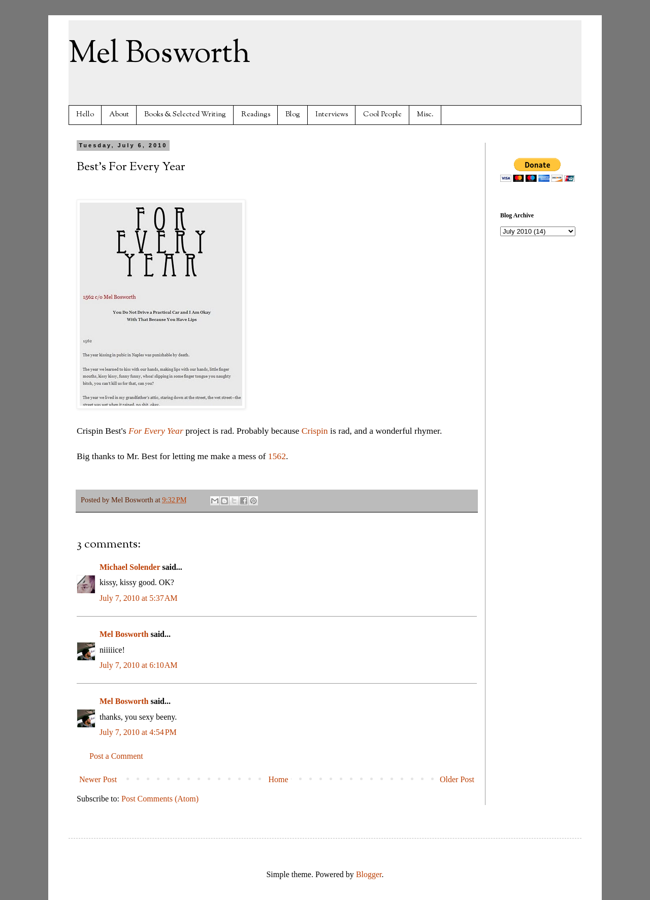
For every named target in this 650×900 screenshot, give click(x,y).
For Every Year (155, 431)
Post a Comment (116, 756)
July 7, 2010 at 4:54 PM (138, 732)
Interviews (331, 114)
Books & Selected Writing (185, 114)
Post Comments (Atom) (160, 798)
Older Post (457, 779)
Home (278, 779)
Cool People (382, 114)
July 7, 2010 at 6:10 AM (139, 665)
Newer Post (98, 779)
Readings (255, 114)
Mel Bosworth (159, 54)
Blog (292, 114)
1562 (277, 456)
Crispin (315, 431)
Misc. (425, 114)
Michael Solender (130, 567)
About (119, 114)
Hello (85, 114)
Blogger (369, 874)
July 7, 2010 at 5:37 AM (139, 598)
